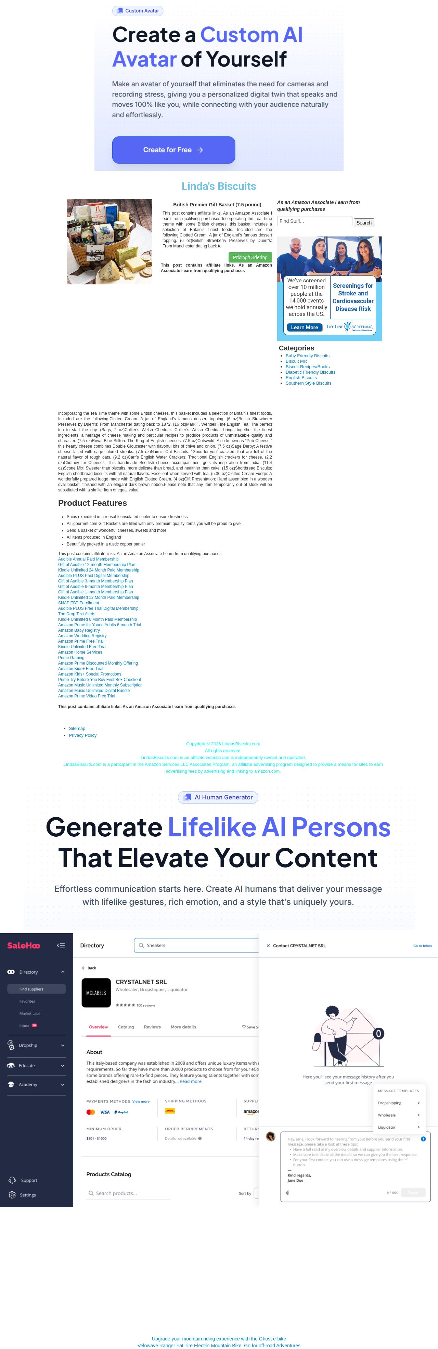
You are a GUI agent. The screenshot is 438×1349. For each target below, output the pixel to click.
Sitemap (77, 728)
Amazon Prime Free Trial (81, 641)
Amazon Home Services (80, 652)
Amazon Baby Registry (79, 630)
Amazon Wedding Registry (82, 635)
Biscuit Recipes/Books (308, 366)
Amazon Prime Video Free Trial (86, 696)
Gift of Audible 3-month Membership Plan (95, 581)
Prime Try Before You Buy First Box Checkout (99, 679)
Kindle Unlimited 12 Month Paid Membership (98, 597)
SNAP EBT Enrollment (78, 603)
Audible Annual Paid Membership (88, 559)
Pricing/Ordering (250, 257)
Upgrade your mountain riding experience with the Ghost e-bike (219, 1338)
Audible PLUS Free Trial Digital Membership (98, 608)
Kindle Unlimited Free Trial (82, 646)
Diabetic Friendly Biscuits (310, 372)
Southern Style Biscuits (309, 383)
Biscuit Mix (296, 361)
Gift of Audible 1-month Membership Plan (95, 592)
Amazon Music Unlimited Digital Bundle (94, 690)
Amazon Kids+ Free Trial (80, 668)
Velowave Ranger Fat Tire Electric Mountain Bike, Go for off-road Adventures (219, 1345)
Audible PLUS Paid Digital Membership (93, 575)
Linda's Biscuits (219, 186)
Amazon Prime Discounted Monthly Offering (98, 663)
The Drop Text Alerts (76, 614)
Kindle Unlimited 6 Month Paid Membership (97, 619)
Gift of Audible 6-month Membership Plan (95, 586)
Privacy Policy (83, 735)
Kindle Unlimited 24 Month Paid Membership (98, 570)
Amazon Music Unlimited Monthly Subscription (100, 685)
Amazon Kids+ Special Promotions (89, 674)
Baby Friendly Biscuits (308, 355)
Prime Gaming (71, 657)
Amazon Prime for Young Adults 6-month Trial (99, 624)
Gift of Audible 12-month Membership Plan (96, 564)
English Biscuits (301, 377)
